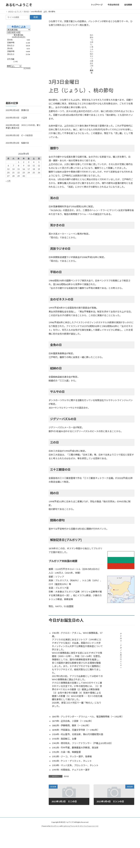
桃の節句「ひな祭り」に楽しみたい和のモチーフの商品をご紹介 (91, 51)
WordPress (55, 826)
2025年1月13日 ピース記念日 (19, 135)
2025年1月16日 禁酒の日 (17, 110)
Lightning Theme (69, 826)
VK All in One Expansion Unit (87, 826)
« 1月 (8, 181)
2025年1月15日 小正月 (16, 117)
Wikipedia (121, 662)
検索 (35, 17)
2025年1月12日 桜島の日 (17, 143)
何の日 (66, 776)
